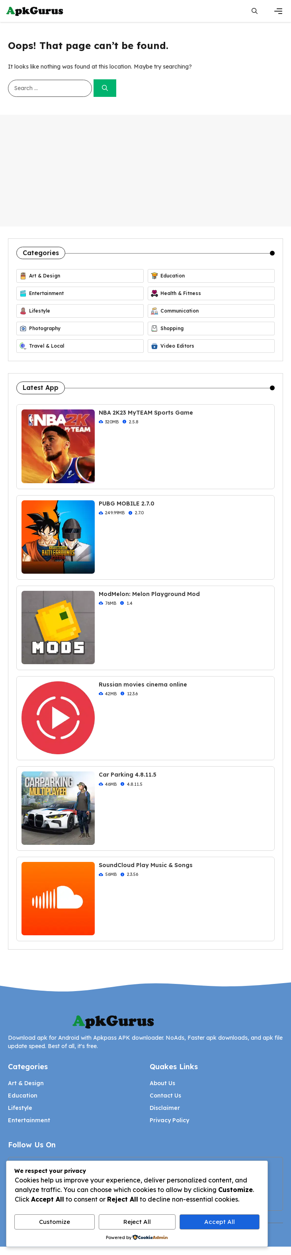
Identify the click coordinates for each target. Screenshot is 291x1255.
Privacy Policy (169, 1120)
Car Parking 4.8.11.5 (127, 774)
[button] (255, 11)
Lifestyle (20, 1107)
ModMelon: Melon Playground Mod (149, 594)
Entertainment (29, 1120)
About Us (162, 1083)
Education (22, 1095)
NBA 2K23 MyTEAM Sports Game (146, 412)
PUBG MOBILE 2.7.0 (126, 503)
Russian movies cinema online (143, 684)
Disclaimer (165, 1107)
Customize (54, 1221)
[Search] (105, 88)
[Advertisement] (145, 170)
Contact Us (165, 1095)
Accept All (219, 1221)
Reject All (137, 1221)
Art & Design (26, 1083)
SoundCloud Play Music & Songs (146, 865)
